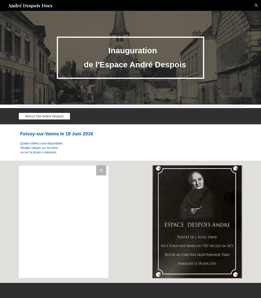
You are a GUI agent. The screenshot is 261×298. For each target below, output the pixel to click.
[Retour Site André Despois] (44, 116)
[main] (130, 58)
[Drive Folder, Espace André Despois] (64, 221)
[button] (256, 5)
